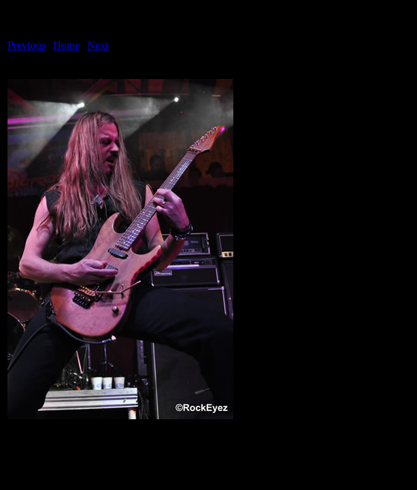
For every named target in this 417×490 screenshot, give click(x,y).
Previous (26, 45)
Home (66, 45)
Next (98, 45)
